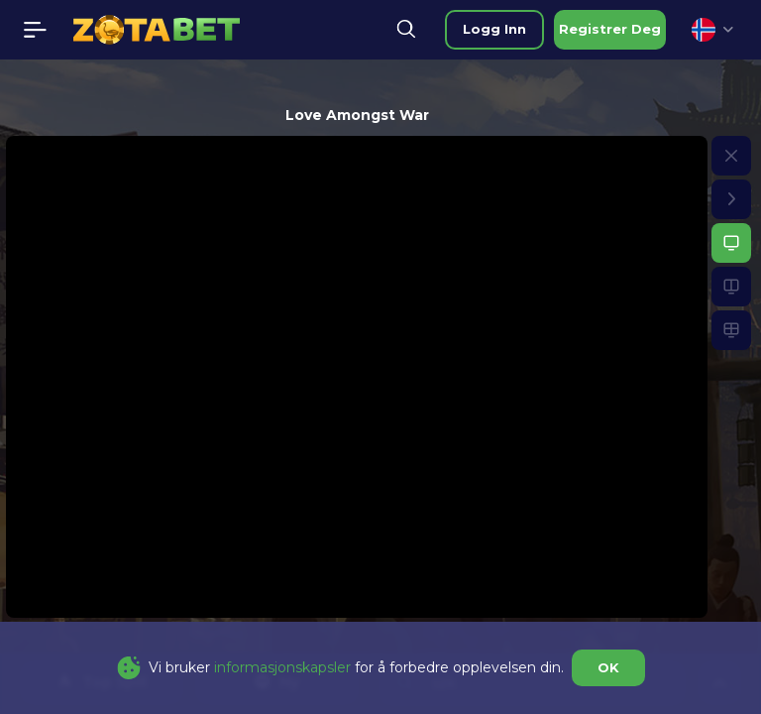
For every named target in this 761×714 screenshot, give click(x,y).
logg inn (494, 29)
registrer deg (610, 29)
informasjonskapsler (282, 667)
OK (608, 667)
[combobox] (712, 30)
